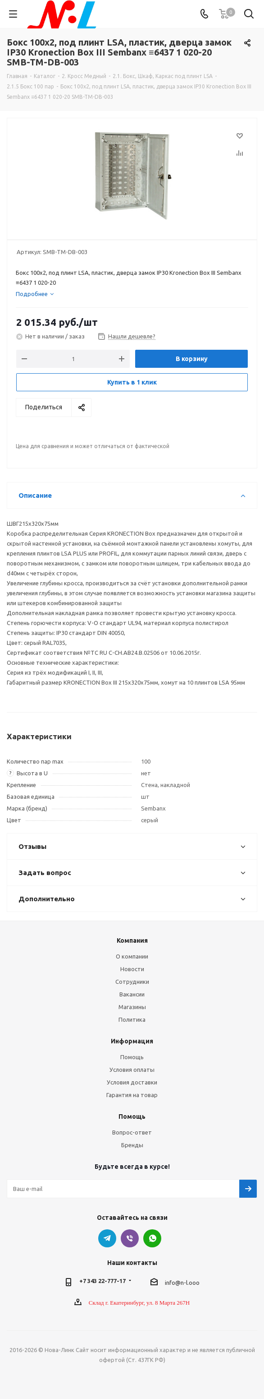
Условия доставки (132, 1082)
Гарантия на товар (132, 1095)
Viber (130, 1238)
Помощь (132, 1057)
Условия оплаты (132, 1069)
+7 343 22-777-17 (102, 1281)
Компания (132, 940)
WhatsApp (152, 1238)
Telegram (107, 1238)
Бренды (132, 1145)
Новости (132, 969)
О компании (132, 956)
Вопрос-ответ (132, 1132)
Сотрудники (132, 981)
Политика (132, 1019)
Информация (132, 1041)
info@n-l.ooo (182, 1282)
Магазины (132, 1007)
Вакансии (132, 994)
